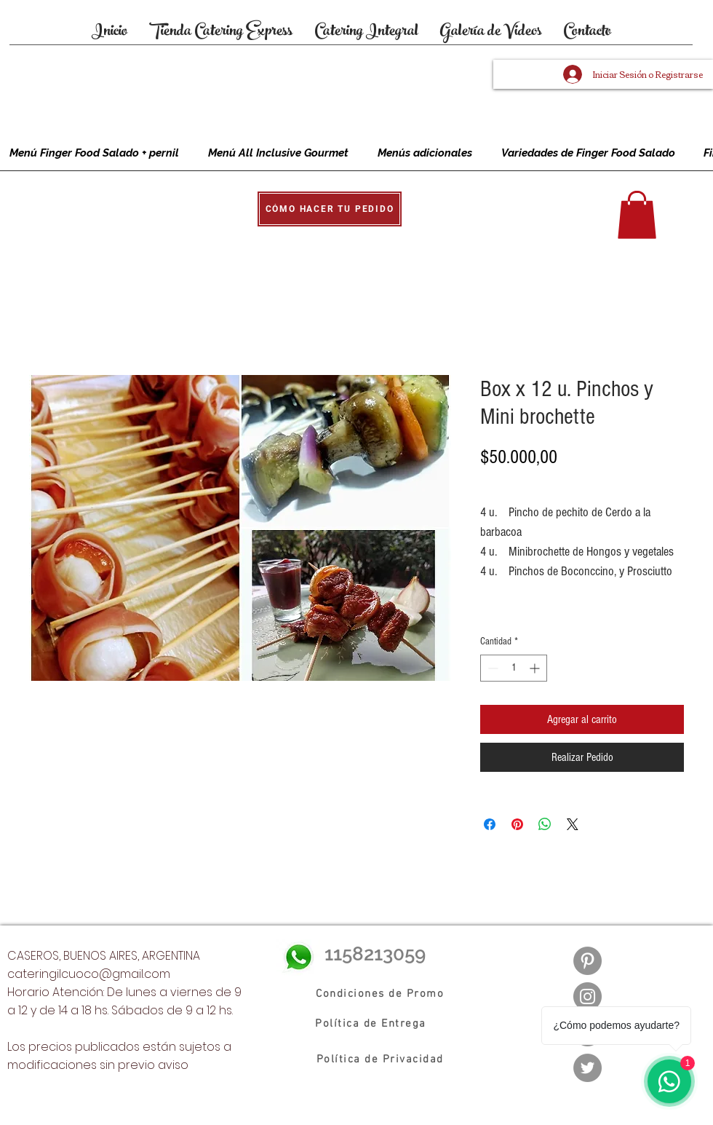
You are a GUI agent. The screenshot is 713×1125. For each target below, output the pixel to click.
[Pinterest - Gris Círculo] (587, 961)
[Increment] (536, 668)
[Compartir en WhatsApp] (545, 824)
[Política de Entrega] (371, 1023)
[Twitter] (587, 1068)
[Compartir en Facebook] (489, 824)
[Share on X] (572, 824)
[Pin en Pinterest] (517, 824)
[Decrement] (491, 668)
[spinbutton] (514, 668)
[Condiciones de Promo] (380, 993)
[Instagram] (587, 996)
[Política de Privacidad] (380, 1059)
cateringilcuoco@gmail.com (88, 974)
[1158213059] (383, 953)
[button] (329, 209)
